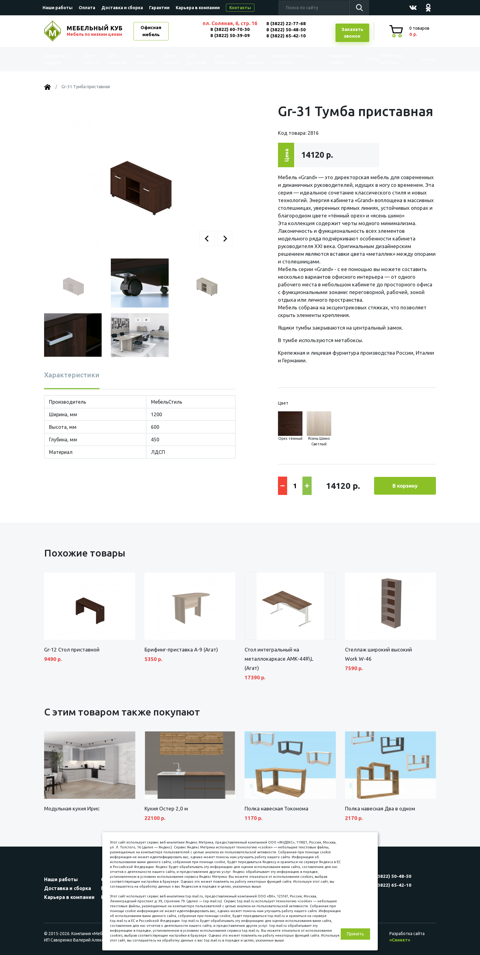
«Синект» (399, 940)
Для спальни (118, 59)
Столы (359, 59)
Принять (355, 933)
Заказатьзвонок (352, 33)
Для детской (195, 59)
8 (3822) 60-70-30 (230, 29)
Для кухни (170, 59)
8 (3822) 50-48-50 (286, 29)
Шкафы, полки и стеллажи (286, 59)
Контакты (240, 7)
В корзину (405, 486)
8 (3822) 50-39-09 (230, 35)
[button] (207, 238)
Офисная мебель (151, 31)
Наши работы (58, 7)
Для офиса (93, 59)
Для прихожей (224, 59)
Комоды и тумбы (328, 59)
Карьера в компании (198, 7)
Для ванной (251, 59)
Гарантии (159, 7)
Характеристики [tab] (71, 375)
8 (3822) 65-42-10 (286, 35)
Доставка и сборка (122, 7)
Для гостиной (145, 59)
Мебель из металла (386, 59)
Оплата (87, 7)
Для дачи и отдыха (61, 59)
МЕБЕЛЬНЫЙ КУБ (95, 31)
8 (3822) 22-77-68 (286, 23)
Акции (422, 59)
